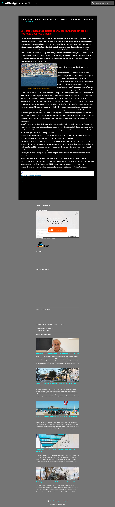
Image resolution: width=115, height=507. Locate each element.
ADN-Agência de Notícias (22, 3)
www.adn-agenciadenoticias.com (31, 175)
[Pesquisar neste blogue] (104, 3)
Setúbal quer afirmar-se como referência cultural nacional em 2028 (55, 482)
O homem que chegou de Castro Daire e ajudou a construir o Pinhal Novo (57, 353)
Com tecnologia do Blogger (57, 501)
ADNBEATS (39, 239)
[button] (22, 25)
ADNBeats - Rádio (49, 239)
